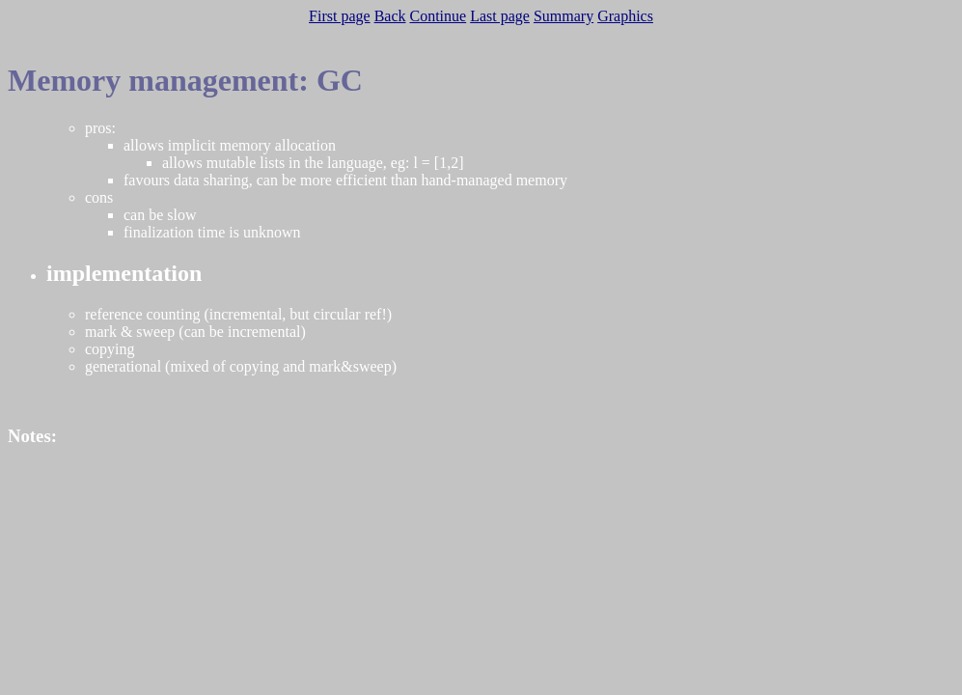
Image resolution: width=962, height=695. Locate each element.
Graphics (625, 16)
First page (340, 16)
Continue (438, 16)
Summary (563, 16)
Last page (500, 16)
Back (390, 16)
